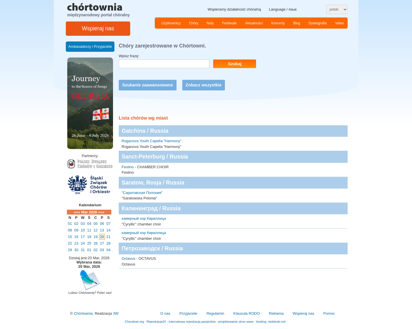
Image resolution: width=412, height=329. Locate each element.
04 (89, 223)
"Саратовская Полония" (142, 193)
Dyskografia (318, 23)
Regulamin (215, 313)
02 (76, 223)
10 (83, 230)
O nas (165, 313)
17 (83, 237)
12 (96, 230)
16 (76, 237)
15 (70, 237)
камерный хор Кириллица (144, 218)
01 (70, 223)
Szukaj (235, 63)
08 (70, 230)
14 (108, 230)
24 (83, 243)
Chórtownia (83, 313)
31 (83, 250)
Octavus (128, 258)
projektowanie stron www (235, 321)
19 (96, 237)
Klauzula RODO (246, 313)
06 (102, 223)
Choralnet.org (134, 321)
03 (83, 223)
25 (89, 243)
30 (76, 250)
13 (102, 230)
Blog (296, 23)
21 (108, 237)
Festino (128, 167)
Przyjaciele (188, 313)
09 (76, 230)
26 (96, 243)
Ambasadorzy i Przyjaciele (90, 46)
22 (70, 243)
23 (76, 243)
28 (108, 243)
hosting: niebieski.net (271, 321)
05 (96, 223)
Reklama (276, 313)
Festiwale (229, 23)
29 (70, 250)
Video (339, 23)
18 (89, 237)
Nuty (210, 23)
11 (89, 230)
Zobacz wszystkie (204, 84)
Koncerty (278, 23)
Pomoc (329, 313)
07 (108, 223)
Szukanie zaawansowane (147, 84)
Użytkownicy (171, 23)
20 (102, 237)
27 (102, 243)
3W (116, 313)
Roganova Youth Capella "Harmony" (151, 141)
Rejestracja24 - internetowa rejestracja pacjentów (180, 321)
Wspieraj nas (98, 28)
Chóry (193, 23)
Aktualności (254, 23)
